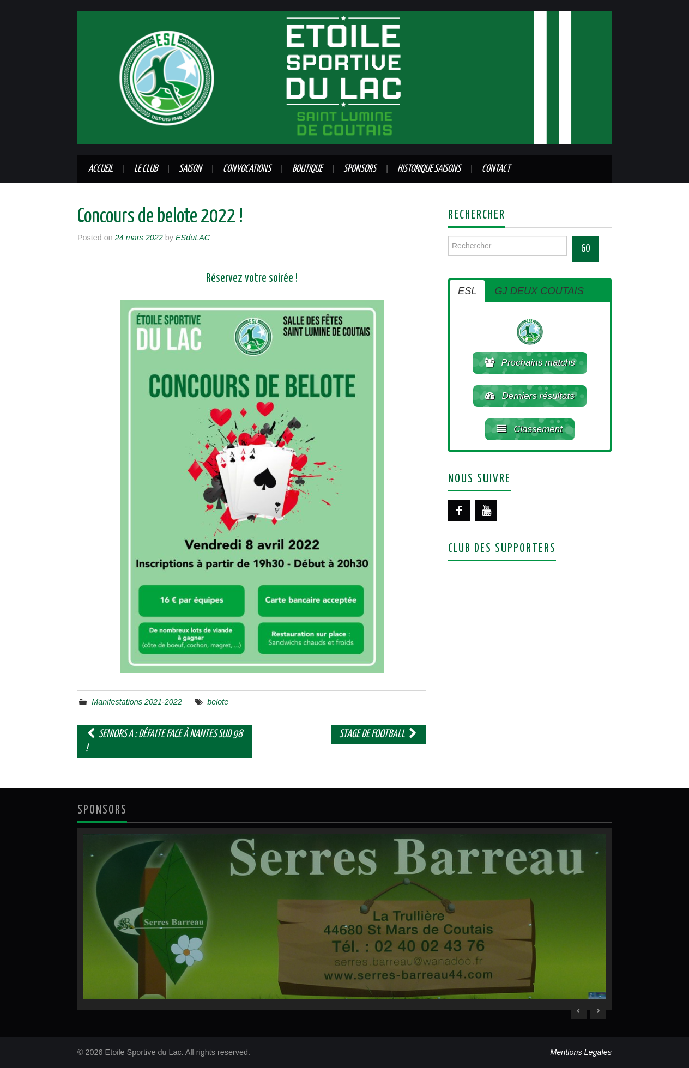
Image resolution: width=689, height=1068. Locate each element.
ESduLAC (193, 237)
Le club (146, 169)
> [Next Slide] (598, 1011)
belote (217, 701)
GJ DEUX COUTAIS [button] (538, 291)
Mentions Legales (581, 1052)
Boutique (307, 169)
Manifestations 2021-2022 (137, 701)
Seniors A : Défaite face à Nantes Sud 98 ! (164, 741)
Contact (496, 169)
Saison (190, 169)
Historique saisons (429, 169)
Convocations (247, 169)
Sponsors (359, 169)
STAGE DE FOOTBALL (378, 734)
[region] (344, 919)
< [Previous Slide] (579, 1011)
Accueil (100, 169)
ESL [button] (467, 291)
